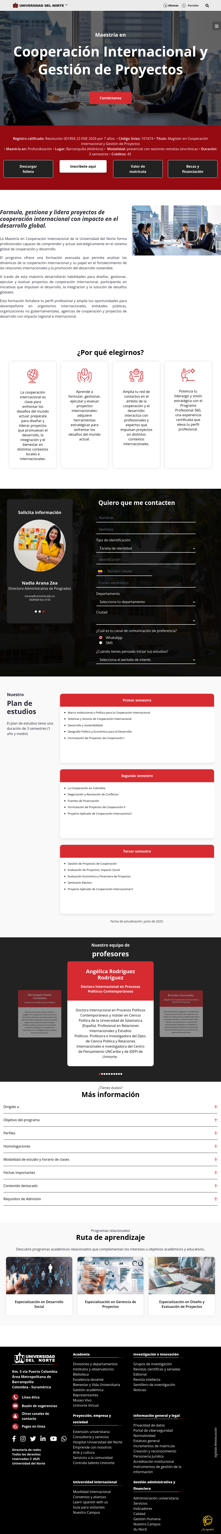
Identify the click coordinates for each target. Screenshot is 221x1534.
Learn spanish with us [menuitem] (90, 1502)
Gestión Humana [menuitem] (147, 1519)
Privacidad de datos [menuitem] (149, 1425)
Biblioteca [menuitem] (81, 1374)
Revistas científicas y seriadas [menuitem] (156, 1369)
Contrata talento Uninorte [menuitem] (94, 1462)
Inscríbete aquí (83, 166)
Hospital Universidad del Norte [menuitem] (97, 1442)
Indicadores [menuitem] (142, 1508)
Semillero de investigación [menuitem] (154, 1384)
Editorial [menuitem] (140, 1374)
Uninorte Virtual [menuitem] (86, 1405)
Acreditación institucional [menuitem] (153, 1461)
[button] (207, 5)
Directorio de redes (26, 1450)
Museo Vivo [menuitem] (82, 1400)
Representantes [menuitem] (85, 1395)
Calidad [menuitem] (139, 1513)
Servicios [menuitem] (140, 1503)
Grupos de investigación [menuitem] (152, 1364)
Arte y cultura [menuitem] (84, 1452)
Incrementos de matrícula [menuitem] (154, 1446)
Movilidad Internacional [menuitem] (92, 1491)
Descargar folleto (28, 169)
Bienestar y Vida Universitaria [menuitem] (96, 1384)
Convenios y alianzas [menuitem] (89, 1497)
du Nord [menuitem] (140, 1529)
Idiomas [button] (170, 5)
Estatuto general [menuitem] (146, 1440)
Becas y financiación (192, 169)
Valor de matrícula (137, 169)
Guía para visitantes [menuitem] (89, 1507)
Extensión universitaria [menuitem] (91, 1431)
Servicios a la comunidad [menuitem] (93, 1457)
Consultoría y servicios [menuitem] (91, 1437)
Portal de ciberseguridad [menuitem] (153, 1430)
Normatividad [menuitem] (144, 1435)
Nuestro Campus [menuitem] (86, 1512)
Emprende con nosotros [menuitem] (92, 1447)
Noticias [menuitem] (139, 1389)
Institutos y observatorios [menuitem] (93, 1369)
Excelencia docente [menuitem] (88, 1379)
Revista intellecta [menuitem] (146, 1379)
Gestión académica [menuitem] (88, 1389)
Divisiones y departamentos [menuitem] (95, 1364)
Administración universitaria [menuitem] (156, 1498)
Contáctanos (110, 98)
